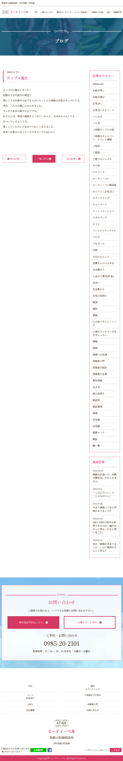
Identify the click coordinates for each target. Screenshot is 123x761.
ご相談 (96, 152)
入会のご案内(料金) (103, 276)
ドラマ (96, 224)
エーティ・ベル (101, 178)
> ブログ (116, 750)
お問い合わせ (92, 710)
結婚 (95, 413)
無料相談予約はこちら (33, 622)
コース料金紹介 (30, 696)
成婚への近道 (100, 354)
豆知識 (96, 426)
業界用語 (97, 380)
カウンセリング (101, 198)
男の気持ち (99, 393)
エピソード (99, 172)
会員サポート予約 (90, 622)
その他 (96, 165)
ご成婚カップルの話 (103, 129)
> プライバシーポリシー (96, 750)
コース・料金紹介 (80, 12)
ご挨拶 (96, 146)
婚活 (95, 302)
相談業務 (97, 406)
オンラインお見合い (103, 191)
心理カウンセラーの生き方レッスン (105, 333)
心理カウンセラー (47, 12)
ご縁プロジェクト (102, 159)
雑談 (95, 439)
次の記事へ (73, 158)
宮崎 (95, 315)
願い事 (96, 445)
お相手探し (99, 90)
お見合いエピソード (103, 110)
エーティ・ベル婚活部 (104, 185)
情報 (95, 341)
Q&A (108, 12)
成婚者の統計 (100, 367)
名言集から (99, 289)
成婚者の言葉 (100, 374)
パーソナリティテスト (104, 230)
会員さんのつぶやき (103, 263)
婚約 (95, 308)
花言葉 (96, 419)
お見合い (97, 103)
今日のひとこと (101, 256)
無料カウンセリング (64, 12)
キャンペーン (100, 204)
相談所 (96, 400)
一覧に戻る (44, 158)
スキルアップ (100, 217)
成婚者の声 (117, 12)
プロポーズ (98, 243)
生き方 (96, 387)
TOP (36, 12)
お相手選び (99, 97)
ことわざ (97, 116)
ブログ (96, 237)
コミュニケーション (103, 211)
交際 (95, 250)
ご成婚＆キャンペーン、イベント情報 (103, 137)
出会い (96, 282)
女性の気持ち (100, 295)
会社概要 (30, 710)
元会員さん (99, 269)
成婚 (95, 348)
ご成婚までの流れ (97, 12)
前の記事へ (14, 158)
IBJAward (98, 84)
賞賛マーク (99, 432)
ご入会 (96, 123)
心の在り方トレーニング (105, 323)
